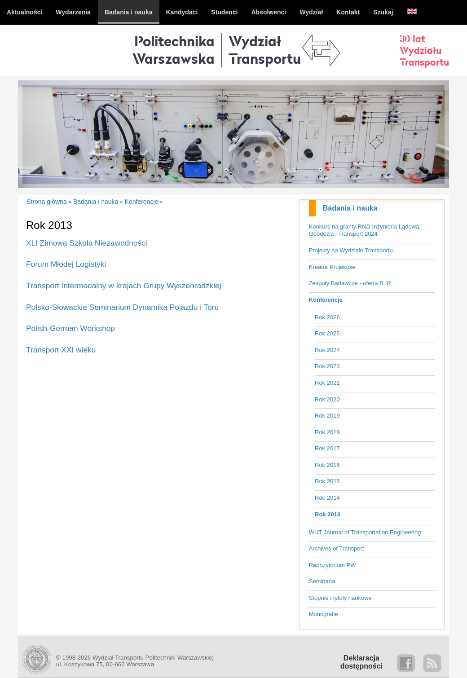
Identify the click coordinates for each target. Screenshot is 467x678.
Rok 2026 (327, 317)
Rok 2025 (327, 333)
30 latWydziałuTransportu (424, 50)
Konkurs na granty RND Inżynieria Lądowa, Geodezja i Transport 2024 (365, 230)
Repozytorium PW (332, 565)
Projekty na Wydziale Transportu (351, 250)
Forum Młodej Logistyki (66, 264)
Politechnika (173, 49)
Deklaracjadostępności (361, 662)
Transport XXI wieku (61, 349)
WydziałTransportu (265, 49)
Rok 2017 (327, 448)
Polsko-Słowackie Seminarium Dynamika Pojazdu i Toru (122, 307)
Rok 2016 (327, 465)
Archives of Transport (336, 548)
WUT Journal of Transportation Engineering (365, 532)
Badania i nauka (350, 208)
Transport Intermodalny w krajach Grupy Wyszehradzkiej (123, 285)
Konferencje (326, 299)
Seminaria (322, 581)
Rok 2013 (327, 514)
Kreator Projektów (332, 267)
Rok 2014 (327, 497)
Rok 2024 (327, 350)
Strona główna (46, 201)
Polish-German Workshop (70, 328)
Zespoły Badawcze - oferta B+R (350, 283)
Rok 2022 (327, 382)
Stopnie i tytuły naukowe (340, 597)
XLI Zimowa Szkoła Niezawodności (86, 242)
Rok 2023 (327, 366)
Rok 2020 (327, 399)
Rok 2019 (327, 415)
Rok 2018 (327, 432)
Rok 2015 (327, 481)
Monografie (323, 614)
